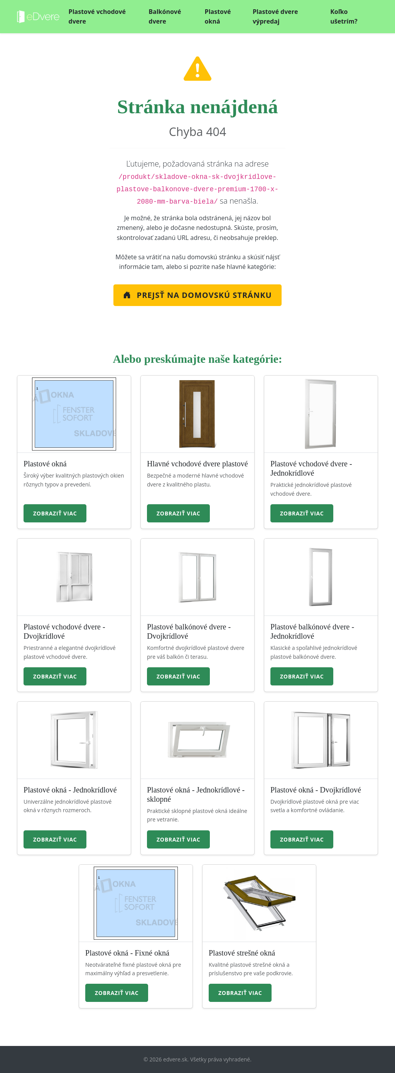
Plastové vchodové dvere (97, 16)
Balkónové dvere (165, 16)
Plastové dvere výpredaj (275, 16)
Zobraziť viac (55, 513)
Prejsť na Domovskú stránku (197, 295)
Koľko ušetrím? (343, 16)
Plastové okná (218, 16)
